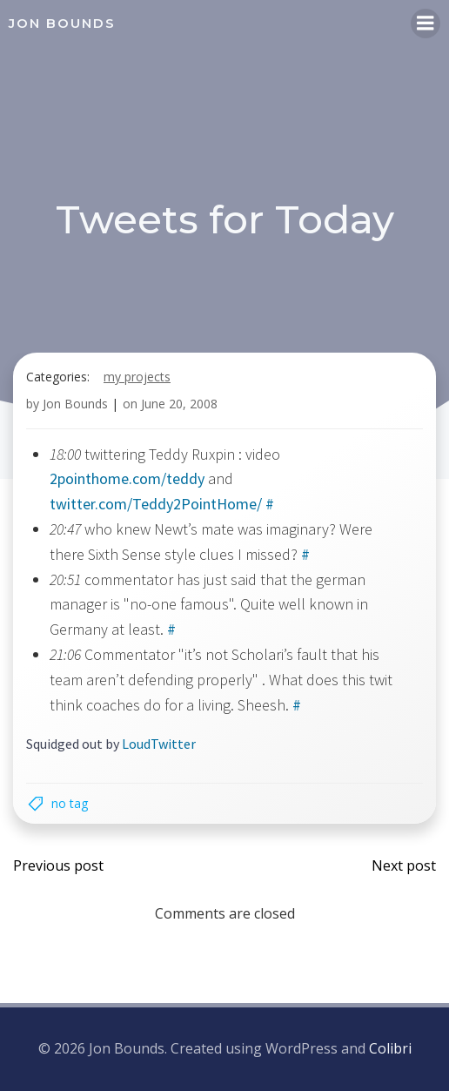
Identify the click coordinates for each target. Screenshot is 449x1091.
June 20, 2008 (179, 403)
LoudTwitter (159, 743)
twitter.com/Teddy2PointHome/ (156, 504)
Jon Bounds (75, 403)
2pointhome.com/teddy (127, 478)
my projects (137, 376)
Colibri (390, 1048)
